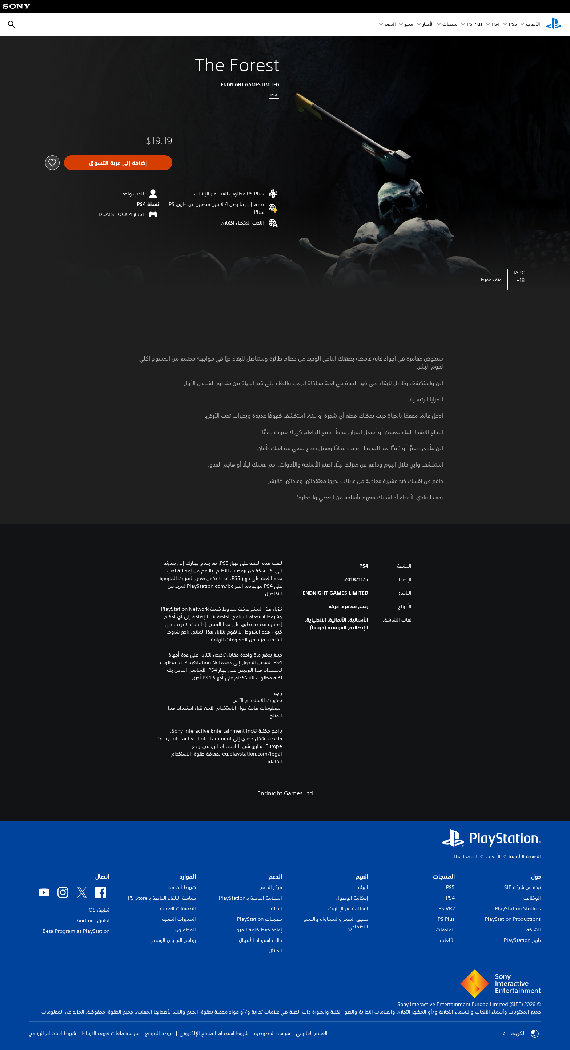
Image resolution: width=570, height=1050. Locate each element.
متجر (409, 25)
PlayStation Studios (518, 908)
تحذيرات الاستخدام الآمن (257, 700)
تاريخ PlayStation (522, 940)
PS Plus (474, 25)
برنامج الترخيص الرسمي (173, 940)
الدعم (390, 25)
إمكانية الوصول (352, 898)
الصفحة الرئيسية (525, 856)
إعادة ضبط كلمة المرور (258, 929)
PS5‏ (513, 25)
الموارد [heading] (188, 876)
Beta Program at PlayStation (76, 931)
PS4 (495, 25)
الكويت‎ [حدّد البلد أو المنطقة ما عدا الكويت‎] (520, 1033)
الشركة (533, 929)
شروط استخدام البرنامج (52, 1033)
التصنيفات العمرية (178, 908)
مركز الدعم (271, 887)
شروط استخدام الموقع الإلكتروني (214, 1033)
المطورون (185, 929)
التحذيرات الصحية (179, 919)
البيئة (363, 887)
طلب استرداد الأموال (260, 940)
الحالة (276, 908)
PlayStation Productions (513, 919)
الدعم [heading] (275, 876)
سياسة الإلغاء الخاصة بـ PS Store (162, 898)
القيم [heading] (362, 876)
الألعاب (533, 25)
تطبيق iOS (98, 910)
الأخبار (427, 25)
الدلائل (275, 950)
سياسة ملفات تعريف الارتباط (110, 1033)
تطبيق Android (93, 920)
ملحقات (450, 25)
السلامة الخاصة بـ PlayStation (250, 898)
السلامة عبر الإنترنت (348, 908)
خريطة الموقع (159, 1033)
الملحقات (445, 929)
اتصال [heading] (102, 876)
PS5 (450, 887)
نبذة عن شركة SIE (522, 887)
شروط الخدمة (182, 887)
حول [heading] (536, 876)
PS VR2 (446, 908)
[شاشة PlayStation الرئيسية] (554, 25)
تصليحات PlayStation (259, 919)
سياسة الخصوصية (272, 1033)
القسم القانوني (312, 1033)
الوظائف (532, 898)
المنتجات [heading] (444, 876)
